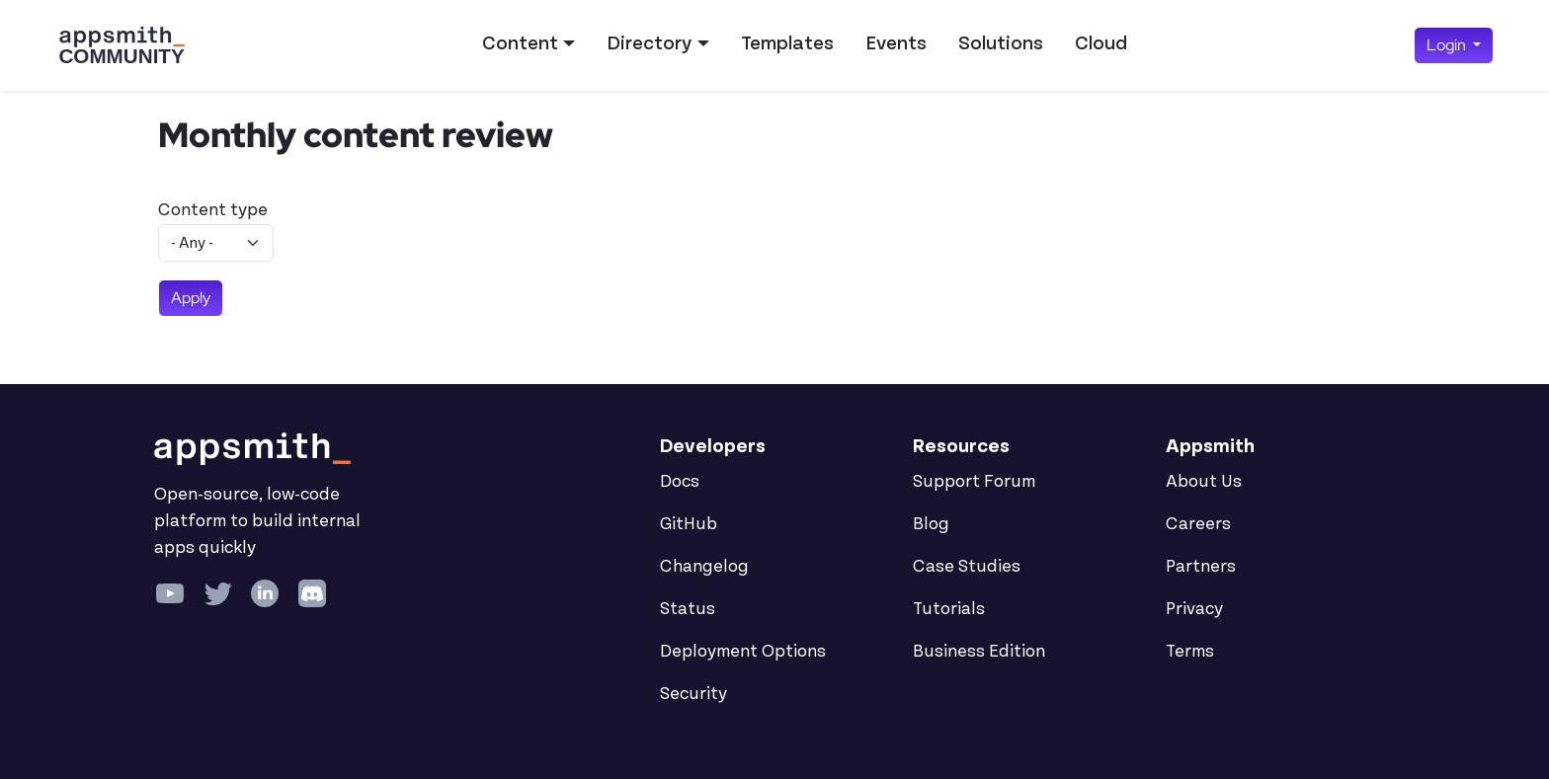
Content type (213, 210)
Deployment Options (743, 652)
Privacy (1194, 609)
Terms (1190, 652)
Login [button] (1448, 45)
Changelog (704, 567)
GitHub (688, 524)
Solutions (1000, 43)
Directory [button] (649, 43)
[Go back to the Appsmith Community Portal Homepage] (121, 45)
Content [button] (520, 43)
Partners (1201, 567)
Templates (787, 43)
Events (896, 43)
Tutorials (949, 609)
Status (687, 609)
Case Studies (966, 567)
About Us (1204, 482)
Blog (931, 524)
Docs (679, 482)
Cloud (1101, 43)
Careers (1198, 524)
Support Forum (974, 482)
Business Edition (979, 652)
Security (693, 694)
